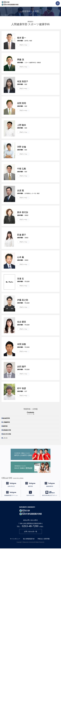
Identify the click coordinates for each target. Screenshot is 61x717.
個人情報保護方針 (29, 539)
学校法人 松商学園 (44, 539)
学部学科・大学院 (8, 15)
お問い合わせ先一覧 (30, 531)
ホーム (2, 15)
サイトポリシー (15, 539)
